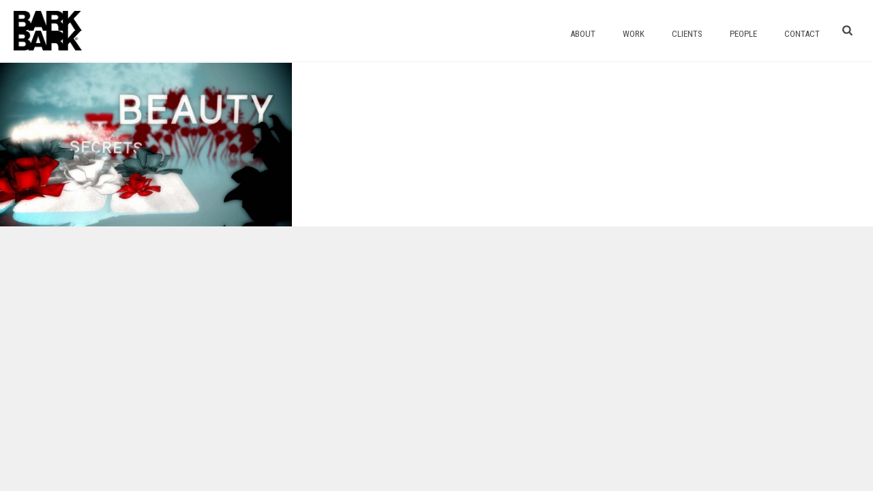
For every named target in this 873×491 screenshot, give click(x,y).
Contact (802, 34)
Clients (687, 34)
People (743, 34)
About (582, 34)
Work (634, 34)
